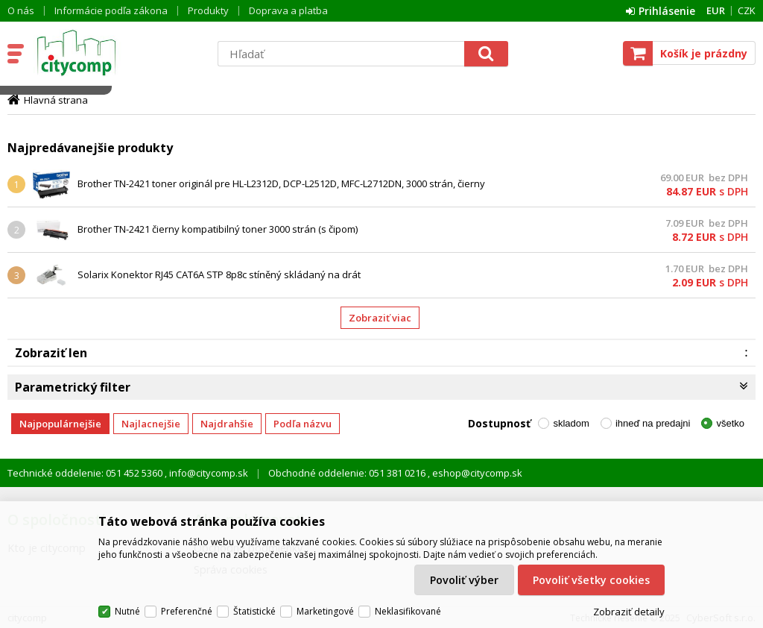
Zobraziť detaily (629, 611)
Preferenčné (186, 611)
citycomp (117, 53)
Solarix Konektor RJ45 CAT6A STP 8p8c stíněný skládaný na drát (219, 274)
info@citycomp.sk (207, 473)
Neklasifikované (408, 611)
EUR (715, 10)
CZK (747, 10)
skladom (571, 423)
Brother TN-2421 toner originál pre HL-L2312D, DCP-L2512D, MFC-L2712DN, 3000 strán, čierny (281, 183)
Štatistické (254, 611)
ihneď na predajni (653, 423)
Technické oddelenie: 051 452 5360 (86, 473)
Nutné (127, 611)
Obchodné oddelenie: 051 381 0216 (348, 473)
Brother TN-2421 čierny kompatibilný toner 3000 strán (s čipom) (217, 229)
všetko (730, 423)
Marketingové (325, 611)
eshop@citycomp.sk (476, 473)
